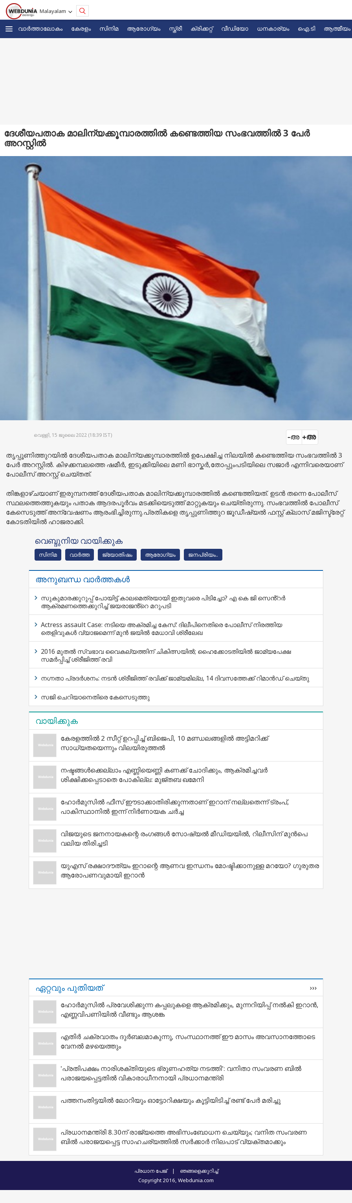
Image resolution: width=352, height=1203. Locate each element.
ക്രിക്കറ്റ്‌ (202, 28)
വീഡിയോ (234, 28)
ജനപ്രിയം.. (203, 554)
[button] (9, 29)
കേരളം (81, 28)
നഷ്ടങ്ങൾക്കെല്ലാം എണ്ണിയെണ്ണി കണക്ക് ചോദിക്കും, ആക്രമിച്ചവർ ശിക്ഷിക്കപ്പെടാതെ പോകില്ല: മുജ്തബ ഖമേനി (164, 774)
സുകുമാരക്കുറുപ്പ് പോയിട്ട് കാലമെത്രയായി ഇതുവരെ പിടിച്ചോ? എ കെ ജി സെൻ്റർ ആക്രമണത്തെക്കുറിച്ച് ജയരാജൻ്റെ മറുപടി (163, 602)
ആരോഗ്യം (143, 28)
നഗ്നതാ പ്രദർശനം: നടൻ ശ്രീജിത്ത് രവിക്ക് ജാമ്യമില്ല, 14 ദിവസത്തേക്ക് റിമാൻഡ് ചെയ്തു (175, 678)
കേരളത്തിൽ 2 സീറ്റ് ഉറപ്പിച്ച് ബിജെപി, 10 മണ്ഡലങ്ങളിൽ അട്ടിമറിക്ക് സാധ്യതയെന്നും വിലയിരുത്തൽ (164, 743)
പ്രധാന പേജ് (150, 1170)
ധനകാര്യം (273, 28)
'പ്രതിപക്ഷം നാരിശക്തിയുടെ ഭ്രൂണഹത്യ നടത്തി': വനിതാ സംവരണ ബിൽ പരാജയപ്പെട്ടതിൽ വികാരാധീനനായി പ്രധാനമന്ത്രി (180, 1073)
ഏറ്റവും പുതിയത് (69, 987)
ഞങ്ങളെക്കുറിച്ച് (199, 1170)
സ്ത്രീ (175, 28)
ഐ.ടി (306, 28)
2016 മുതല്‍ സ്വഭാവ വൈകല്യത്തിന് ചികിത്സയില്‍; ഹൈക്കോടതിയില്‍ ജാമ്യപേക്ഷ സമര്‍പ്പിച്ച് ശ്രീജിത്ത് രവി (166, 655)
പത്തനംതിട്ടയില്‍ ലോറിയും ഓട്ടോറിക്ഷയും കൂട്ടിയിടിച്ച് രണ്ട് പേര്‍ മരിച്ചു (170, 1100)
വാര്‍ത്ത (80, 554)
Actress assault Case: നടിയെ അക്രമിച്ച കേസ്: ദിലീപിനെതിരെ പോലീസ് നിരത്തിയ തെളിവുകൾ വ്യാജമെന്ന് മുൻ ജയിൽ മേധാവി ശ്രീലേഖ (161, 628)
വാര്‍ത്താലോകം (40, 28)
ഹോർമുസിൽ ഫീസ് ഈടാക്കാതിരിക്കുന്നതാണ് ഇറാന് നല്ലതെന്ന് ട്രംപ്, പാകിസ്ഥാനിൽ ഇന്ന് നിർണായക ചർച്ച (174, 806)
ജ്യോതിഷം (117, 554)
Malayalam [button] (54, 11)
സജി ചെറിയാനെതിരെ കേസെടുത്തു (95, 697)
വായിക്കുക (56, 720)
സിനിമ (108, 28)
